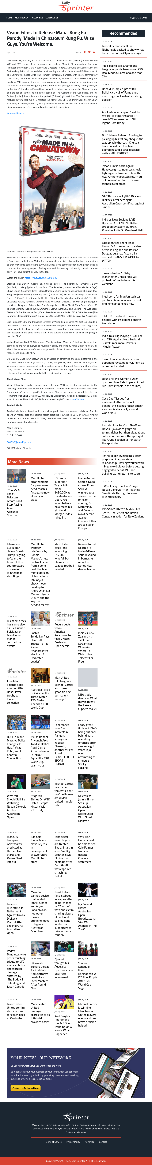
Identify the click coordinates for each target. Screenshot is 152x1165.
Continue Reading (15, 113)
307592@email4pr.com (19, 442)
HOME (9, 17)
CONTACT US (52, 17)
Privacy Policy (73, 1142)
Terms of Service (53, 1142)
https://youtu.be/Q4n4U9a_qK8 (41, 278)
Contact (103, 1142)
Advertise (89, 1142)
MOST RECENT (22, 17)
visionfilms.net (77, 399)
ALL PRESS (37, 17)
